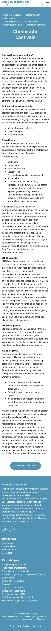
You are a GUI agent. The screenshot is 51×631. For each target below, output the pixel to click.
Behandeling (11, 18)
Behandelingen (9, 549)
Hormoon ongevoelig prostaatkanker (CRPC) (23, 574)
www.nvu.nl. (26, 521)
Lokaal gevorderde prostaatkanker (21, 21)
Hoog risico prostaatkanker (15, 568)
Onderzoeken (8, 546)
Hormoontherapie (13, 24)
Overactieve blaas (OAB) (13, 594)
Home (5, 15)
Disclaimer (27, 626)
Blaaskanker (8, 577)
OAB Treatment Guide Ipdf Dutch (17, 597)
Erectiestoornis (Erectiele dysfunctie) (20, 600)
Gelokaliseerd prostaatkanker (16, 571)
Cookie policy (15, 626)
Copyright (37, 626)
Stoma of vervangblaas (13, 581)
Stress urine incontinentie (14, 591)
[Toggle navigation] (47, 3)
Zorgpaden (16, 15)
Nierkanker (7, 584)
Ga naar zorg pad (26, 465)
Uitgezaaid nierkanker (12, 587)
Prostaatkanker (32, 15)
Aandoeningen (9, 543)
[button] (42, 4)
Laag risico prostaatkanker (15, 564)
